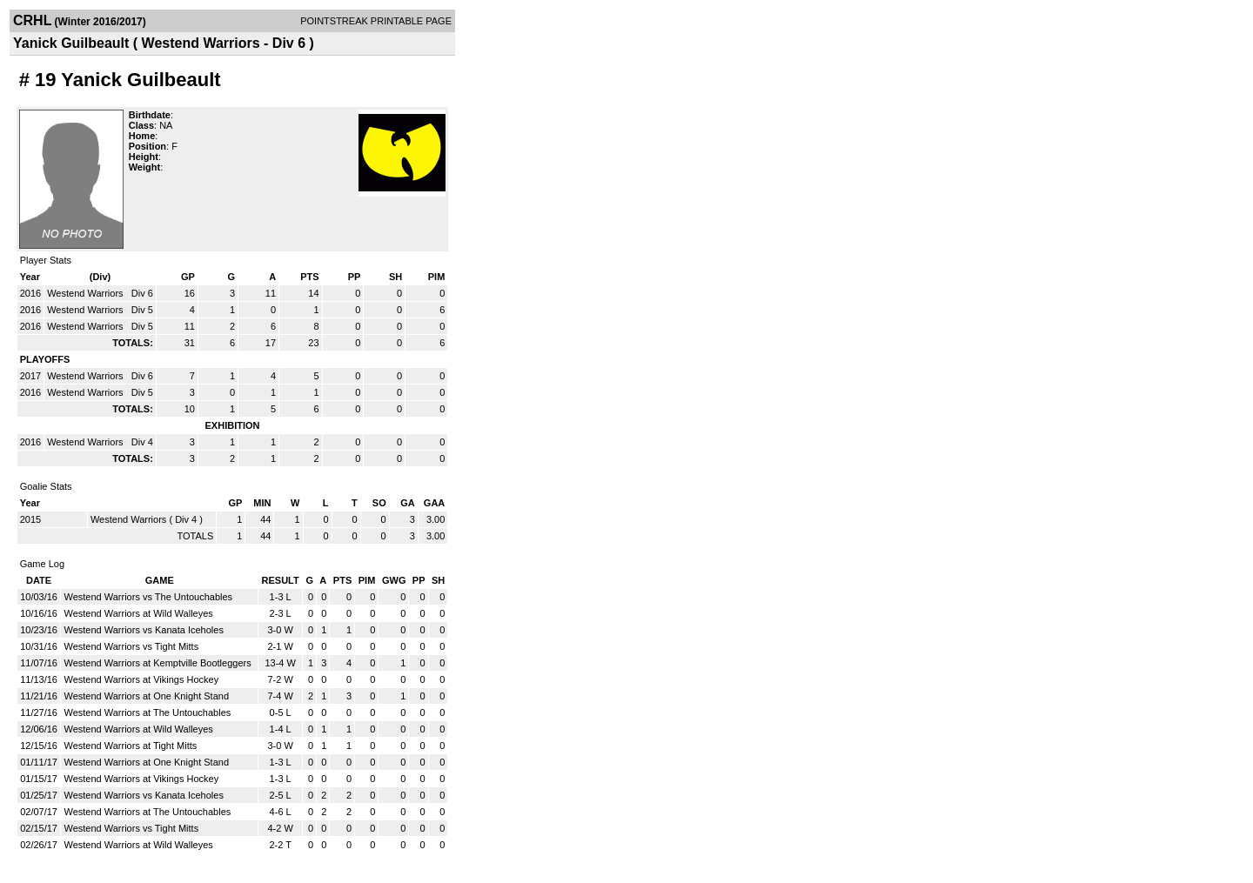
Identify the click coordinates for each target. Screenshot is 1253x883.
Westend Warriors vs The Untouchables (148, 597)
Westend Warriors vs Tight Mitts (131, 646)
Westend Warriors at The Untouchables (147, 712)
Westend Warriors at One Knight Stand (146, 696)
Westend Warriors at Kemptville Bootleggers (157, 663)
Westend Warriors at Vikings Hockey (141, 679)
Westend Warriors (86, 293)
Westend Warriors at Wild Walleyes (138, 613)
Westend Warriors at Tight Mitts (130, 745)
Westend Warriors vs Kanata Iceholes (143, 630)
